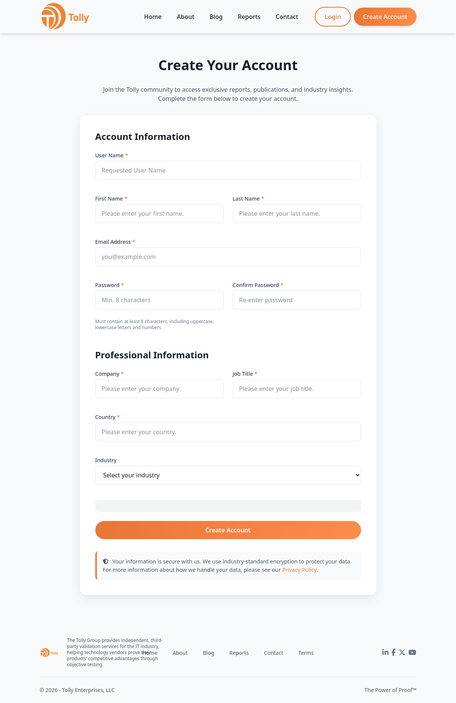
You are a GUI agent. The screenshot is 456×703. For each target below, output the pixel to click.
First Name (109, 198)
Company (107, 373)
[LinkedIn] (385, 652)
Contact (287, 17)
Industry (106, 460)
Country (105, 417)
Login (333, 17)
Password (107, 285)
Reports (249, 17)
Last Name (246, 198)
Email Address (113, 241)
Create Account (385, 17)
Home (153, 17)
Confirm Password (256, 285)
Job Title (243, 373)
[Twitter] (402, 652)
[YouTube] (412, 652)
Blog (216, 17)
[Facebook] (393, 652)
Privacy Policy (299, 569)
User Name (109, 155)
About (185, 17)
